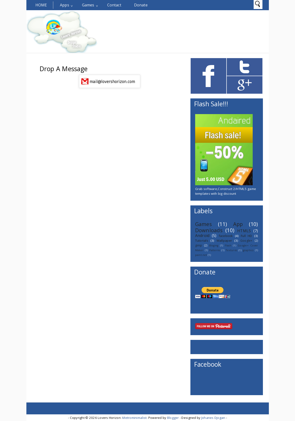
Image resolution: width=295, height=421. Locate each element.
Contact (114, 5)
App (238, 224)
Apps (64, 5)
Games (88, 5)
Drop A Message (63, 69)
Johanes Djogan (213, 418)
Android (202, 235)
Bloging (213, 245)
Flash (228, 245)
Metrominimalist (134, 418)
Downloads (208, 230)
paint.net (201, 255)
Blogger (173, 418)
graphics (248, 250)
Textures (231, 250)
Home (41, 5)
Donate (141, 5)
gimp (198, 245)
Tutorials (201, 240)
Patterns (214, 250)
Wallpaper (224, 240)
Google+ (246, 241)
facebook (226, 236)
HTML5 (244, 230)
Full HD (246, 236)
